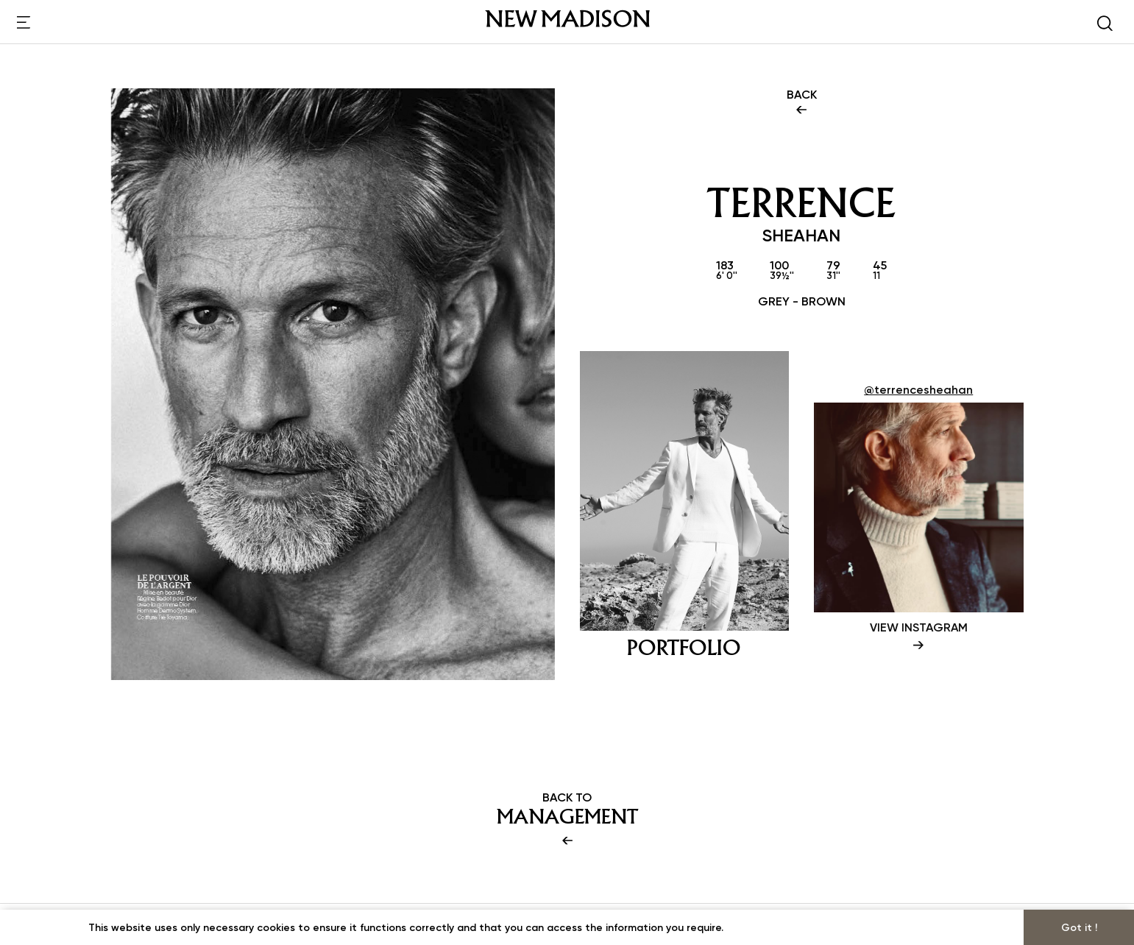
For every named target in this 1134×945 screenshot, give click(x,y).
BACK (802, 103)
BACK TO (567, 820)
